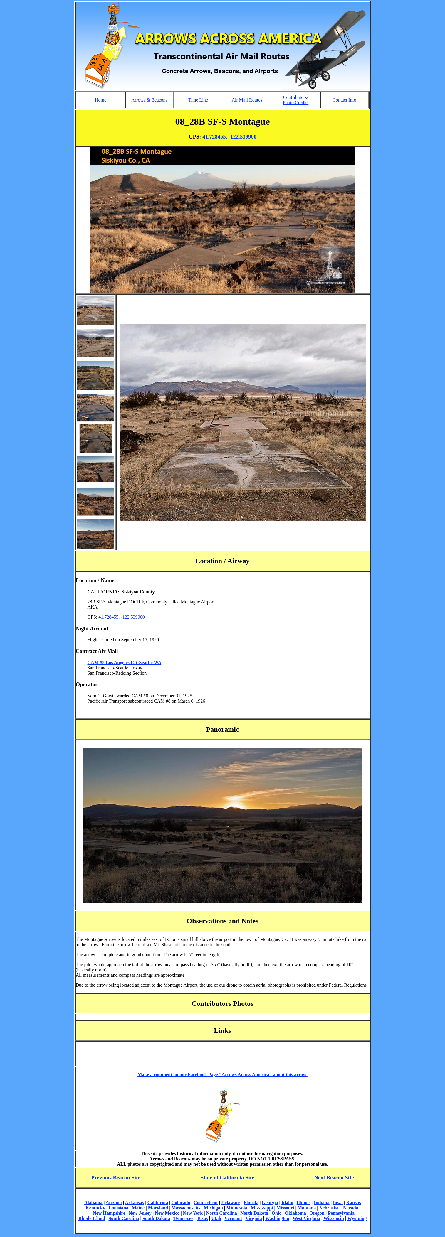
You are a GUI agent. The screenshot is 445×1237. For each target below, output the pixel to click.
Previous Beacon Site (115, 1177)
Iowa (338, 1202)
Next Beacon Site (334, 1177)
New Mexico (167, 1213)
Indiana (321, 1202)
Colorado (180, 1202)
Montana (307, 1207)
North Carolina (221, 1213)
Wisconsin (333, 1218)
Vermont (233, 1218)
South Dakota (156, 1218)
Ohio (276, 1213)
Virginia (253, 1218)
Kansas (353, 1202)
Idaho (287, 1202)
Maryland (158, 1207)
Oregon (316, 1213)
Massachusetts (186, 1207)
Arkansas (134, 1202)
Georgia (270, 1202)
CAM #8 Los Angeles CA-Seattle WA (125, 662)
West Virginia (306, 1218)
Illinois (303, 1202)
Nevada (350, 1207)
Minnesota (236, 1207)
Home (100, 99)
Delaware (230, 1202)
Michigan (213, 1207)
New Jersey (140, 1213)
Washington (277, 1218)
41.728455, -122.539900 (229, 137)
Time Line (198, 99)
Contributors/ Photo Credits (296, 100)
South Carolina (123, 1218)
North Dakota (254, 1213)
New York (193, 1213)
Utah (216, 1218)
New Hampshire (108, 1213)
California (157, 1202)
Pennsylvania (341, 1213)
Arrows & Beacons (149, 99)
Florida (251, 1202)
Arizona (114, 1202)
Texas (202, 1218)
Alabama (93, 1202)
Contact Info (344, 99)
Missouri (285, 1207)
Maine (138, 1207)
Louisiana (119, 1207)
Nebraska (329, 1207)
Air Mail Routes (247, 99)
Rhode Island (91, 1218)
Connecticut (206, 1202)
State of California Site (227, 1177)
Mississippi (262, 1207)
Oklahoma (295, 1213)
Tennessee (183, 1218)
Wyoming (357, 1218)
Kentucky (95, 1207)
